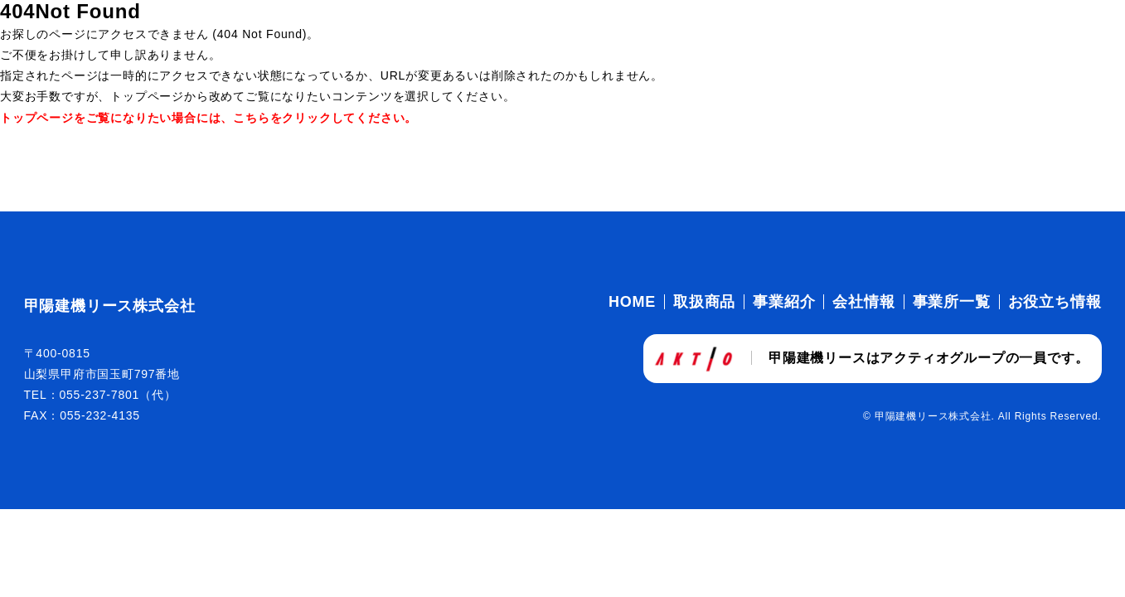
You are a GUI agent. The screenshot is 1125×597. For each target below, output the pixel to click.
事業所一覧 (952, 301)
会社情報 (863, 301)
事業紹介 (784, 301)
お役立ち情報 (1055, 301)
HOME (632, 301)
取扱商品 (704, 301)
